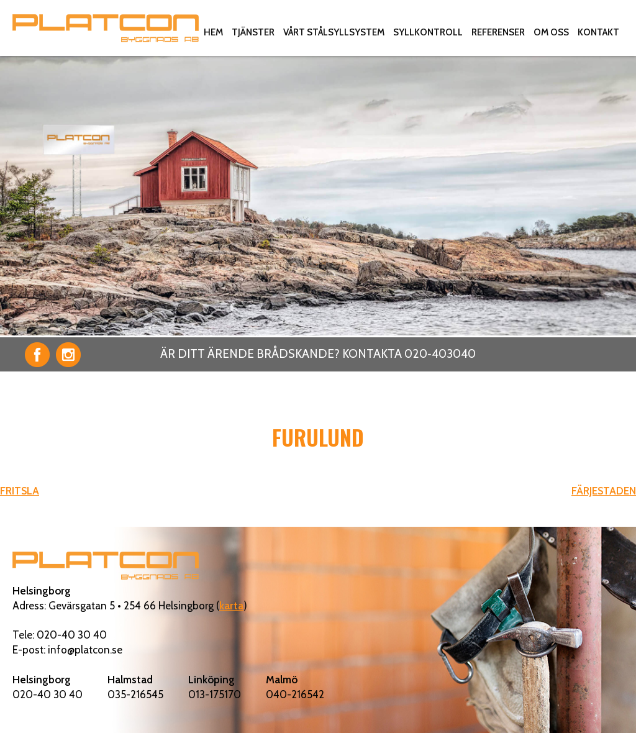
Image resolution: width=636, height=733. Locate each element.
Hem (213, 32)
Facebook (37, 354)
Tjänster (253, 32)
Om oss (551, 32)
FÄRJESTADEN (603, 491)
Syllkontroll (428, 32)
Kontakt (598, 32)
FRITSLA (19, 491)
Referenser (498, 32)
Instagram (68, 354)
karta (231, 605)
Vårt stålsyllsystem (333, 32)
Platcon (105, 27)
